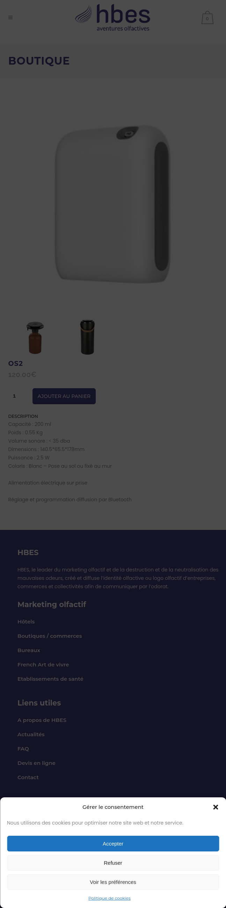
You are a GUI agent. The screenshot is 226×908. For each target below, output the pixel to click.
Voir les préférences (113, 882)
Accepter (113, 844)
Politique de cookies (109, 898)
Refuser (113, 863)
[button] (215, 807)
